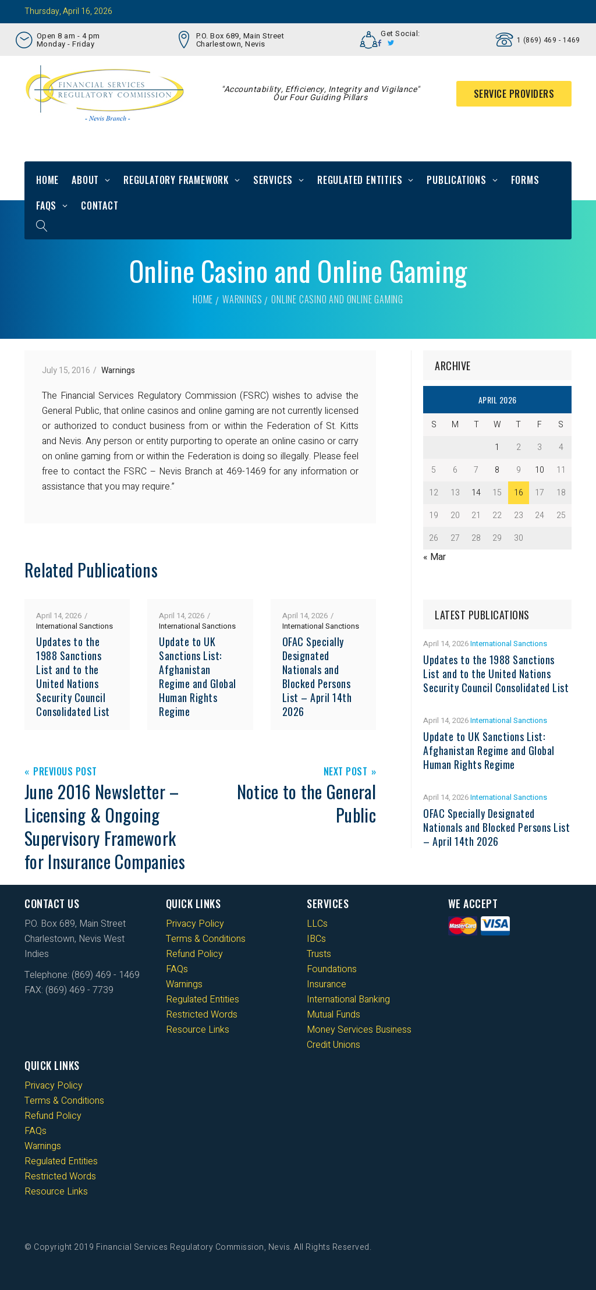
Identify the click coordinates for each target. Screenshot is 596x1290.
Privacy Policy (195, 924)
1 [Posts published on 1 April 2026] (497, 447)
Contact (100, 205)
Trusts (319, 954)
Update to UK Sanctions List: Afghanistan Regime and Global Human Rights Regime (197, 676)
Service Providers (514, 94)
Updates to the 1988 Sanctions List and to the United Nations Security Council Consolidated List (73, 676)
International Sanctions (74, 626)
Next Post (346, 772)
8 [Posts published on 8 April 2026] (497, 470)
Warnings (242, 299)
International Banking (348, 1000)
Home (47, 180)
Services (273, 180)
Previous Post (65, 772)
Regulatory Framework (176, 180)
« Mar (434, 557)
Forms (525, 180)
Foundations (332, 969)
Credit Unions (333, 1045)
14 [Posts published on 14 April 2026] (476, 493)
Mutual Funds (333, 1015)
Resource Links (197, 1030)
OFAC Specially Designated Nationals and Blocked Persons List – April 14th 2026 (317, 676)
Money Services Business (359, 1030)
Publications (457, 180)
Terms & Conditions (206, 939)
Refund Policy (194, 954)
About (85, 180)
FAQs (46, 205)
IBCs (316, 939)
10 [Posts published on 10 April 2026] (539, 470)
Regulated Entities (359, 180)
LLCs (317, 924)
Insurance (326, 984)
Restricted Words (201, 1015)
